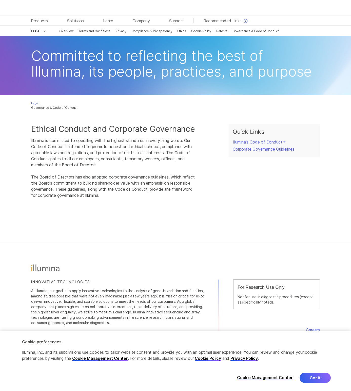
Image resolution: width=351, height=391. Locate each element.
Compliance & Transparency (151, 31)
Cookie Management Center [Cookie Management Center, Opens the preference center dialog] (265, 380)
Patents (221, 31)
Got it (315, 380)
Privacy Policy (244, 360)
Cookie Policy (201, 31)
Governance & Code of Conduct (255, 31)
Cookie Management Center (100, 360)
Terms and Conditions (94, 31)
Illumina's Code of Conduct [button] (257, 142)
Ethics (181, 31)
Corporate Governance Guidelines (264, 149)
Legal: (35, 103)
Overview (66, 31)
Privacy (120, 31)
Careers (313, 329)
